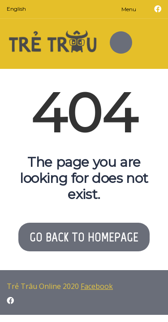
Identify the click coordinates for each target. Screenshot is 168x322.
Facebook (97, 286)
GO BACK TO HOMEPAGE (84, 237)
